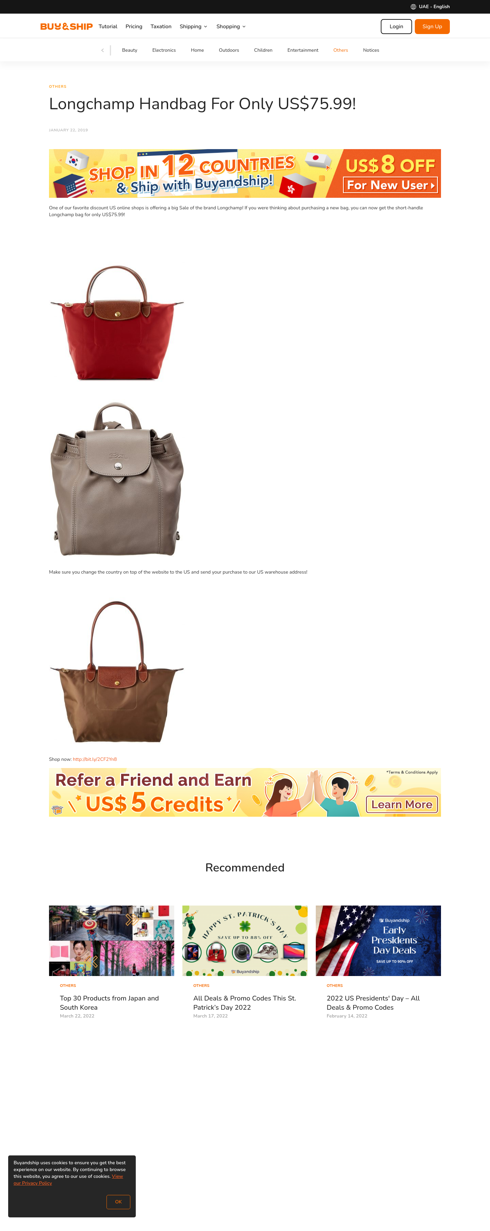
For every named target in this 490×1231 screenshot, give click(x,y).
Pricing (140, 26)
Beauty (129, 50)
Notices (371, 50)
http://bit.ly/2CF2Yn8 (95, 760)
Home (197, 50)
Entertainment (303, 50)
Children (263, 50)
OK (118, 1202)
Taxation (168, 26)
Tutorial (114, 26)
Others (340, 50)
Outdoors (229, 50)
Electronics (164, 50)
